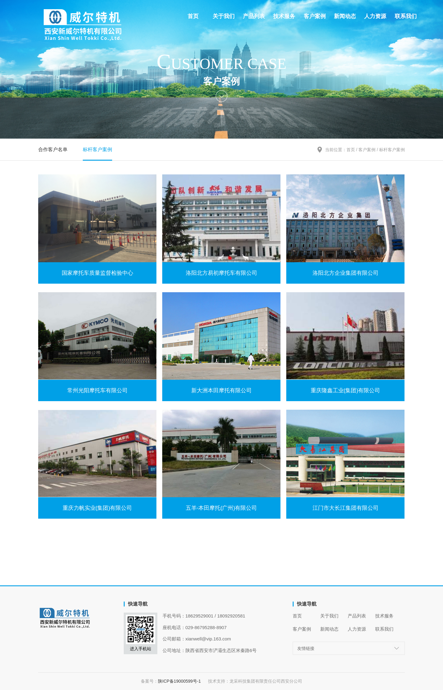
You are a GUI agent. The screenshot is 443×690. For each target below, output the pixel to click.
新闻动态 (345, 16)
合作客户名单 (53, 149)
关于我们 (224, 16)
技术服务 (284, 16)
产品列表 (254, 16)
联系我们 (406, 16)
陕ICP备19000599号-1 (183, 681)
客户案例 (315, 16)
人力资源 (375, 16)
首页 (193, 16)
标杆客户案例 (97, 149)
